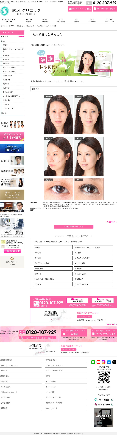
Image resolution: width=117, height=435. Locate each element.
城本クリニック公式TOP (7, 26)
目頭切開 (38, 253)
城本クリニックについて (9, 365)
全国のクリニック (109, 21)
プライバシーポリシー (54, 365)
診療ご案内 (10, 21)
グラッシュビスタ (81, 284)
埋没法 (37, 247)
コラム (3, 113)
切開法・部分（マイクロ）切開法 (87, 247)
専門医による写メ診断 (54, 403)
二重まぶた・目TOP (79, 236)
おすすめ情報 (60, 21)
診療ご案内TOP (6, 360)
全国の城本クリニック (8, 392)
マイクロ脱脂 (80, 263)
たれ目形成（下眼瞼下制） (45, 279)
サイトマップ (51, 387)
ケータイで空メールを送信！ (103, 387)
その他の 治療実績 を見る (73, 227)
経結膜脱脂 (39, 268)
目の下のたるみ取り (42, 263)
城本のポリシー (51, 360)
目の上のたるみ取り (82, 258)
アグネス (38, 284)
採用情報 (3, 408)
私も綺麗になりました (43, 26)
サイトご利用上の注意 (54, 371)
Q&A (60, 242)
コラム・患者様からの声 (73, 242)
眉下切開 (38, 258)
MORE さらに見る (69, 349)
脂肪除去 (78, 268)
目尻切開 (78, 253)
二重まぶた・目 (30, 26)
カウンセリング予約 (53, 397)
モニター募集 (51, 381)
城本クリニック (51, 408)
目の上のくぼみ (80, 274)
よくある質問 (92, 21)
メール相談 (50, 392)
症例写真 (29, 21)
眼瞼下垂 (38, 274)
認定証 (48, 376)
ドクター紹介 (5, 397)
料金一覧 (76, 21)
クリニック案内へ (84, 316)
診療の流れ (45, 21)
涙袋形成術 (79, 279)
